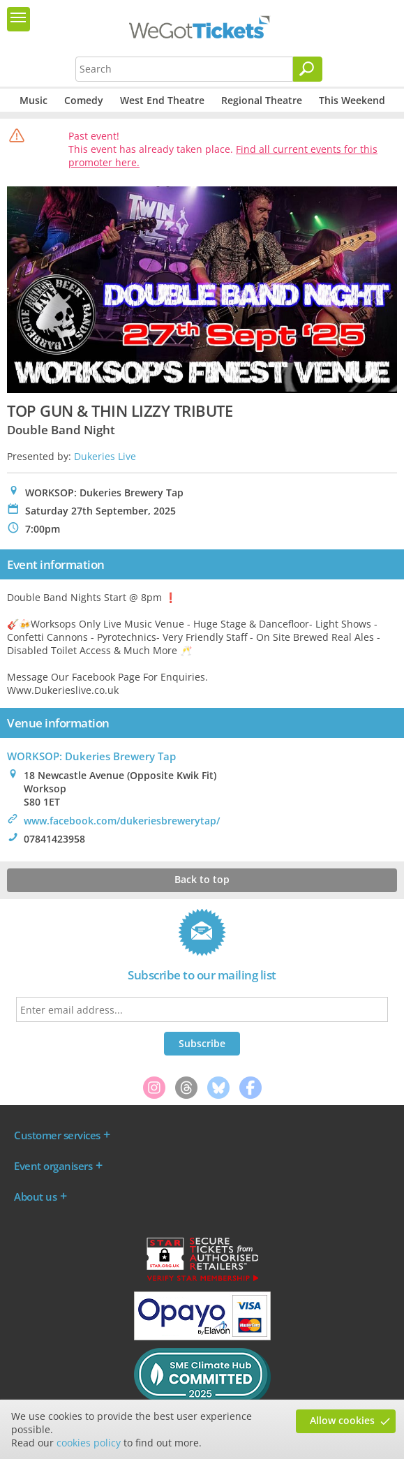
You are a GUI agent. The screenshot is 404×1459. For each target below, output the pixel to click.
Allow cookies (342, 1420)
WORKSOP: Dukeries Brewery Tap (91, 756)
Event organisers (53, 1166)
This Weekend (352, 100)
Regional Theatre (261, 100)
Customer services (57, 1135)
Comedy (83, 100)
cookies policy (89, 1442)
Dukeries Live (105, 456)
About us (35, 1197)
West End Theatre (162, 100)
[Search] (307, 69)
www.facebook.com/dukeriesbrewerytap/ (122, 820)
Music (33, 100)
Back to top (202, 879)
